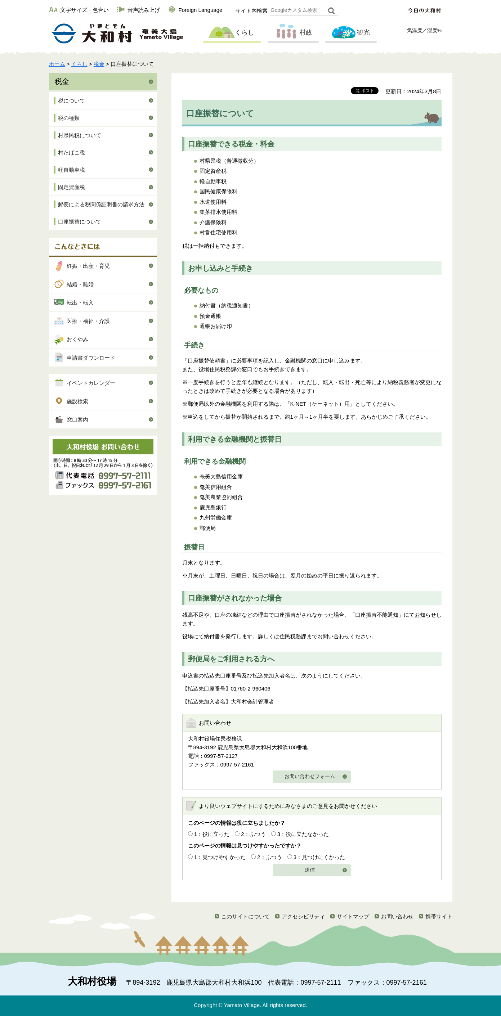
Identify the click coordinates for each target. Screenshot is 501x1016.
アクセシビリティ (303, 916)
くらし (231, 32)
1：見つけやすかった (220, 857)
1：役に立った (211, 834)
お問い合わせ (397, 916)
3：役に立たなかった (303, 834)
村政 (292, 32)
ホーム (57, 64)
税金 (99, 64)
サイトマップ (353, 916)
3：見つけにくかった (319, 857)
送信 (310, 870)
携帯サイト (438, 916)
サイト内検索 (251, 11)
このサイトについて (245, 916)
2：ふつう (253, 834)
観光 (350, 32)
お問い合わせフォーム (310, 776)
